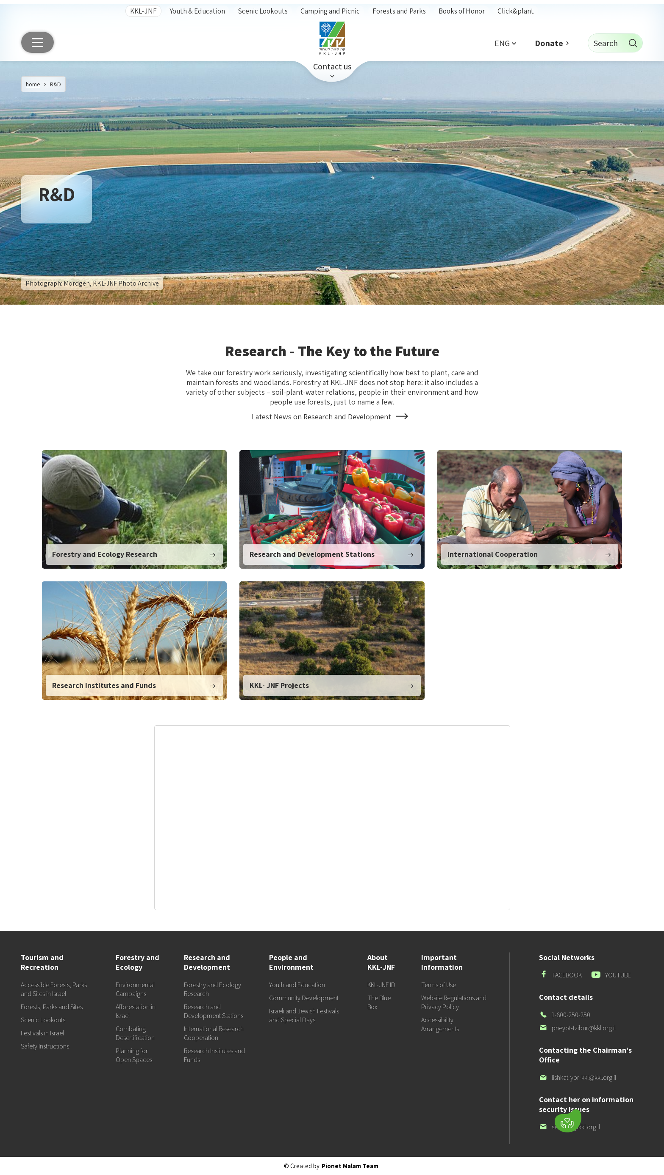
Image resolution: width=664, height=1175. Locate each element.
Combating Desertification (135, 1033)
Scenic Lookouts (263, 11)
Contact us (332, 66)
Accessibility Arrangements (440, 1024)
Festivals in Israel (42, 1033)
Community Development (304, 997)
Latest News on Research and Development (332, 417)
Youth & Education (197, 11)
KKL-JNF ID (381, 984)
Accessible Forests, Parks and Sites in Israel (54, 989)
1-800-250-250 (564, 1014)
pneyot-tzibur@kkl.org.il (577, 1028)
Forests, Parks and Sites (52, 1006)
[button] (505, 42)
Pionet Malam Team (350, 1166)
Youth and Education (297, 984)
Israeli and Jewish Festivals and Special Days (304, 1015)
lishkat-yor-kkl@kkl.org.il (577, 1077)
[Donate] (568, 1121)
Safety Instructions (45, 1046)
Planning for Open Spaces (134, 1055)
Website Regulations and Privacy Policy (453, 1002)
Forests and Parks (399, 11)
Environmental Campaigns (135, 989)
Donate (549, 43)
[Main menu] (37, 42)
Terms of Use (438, 984)
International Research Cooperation (214, 1033)
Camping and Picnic (330, 11)
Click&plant (515, 11)
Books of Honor (462, 11)
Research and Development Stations (213, 1011)
